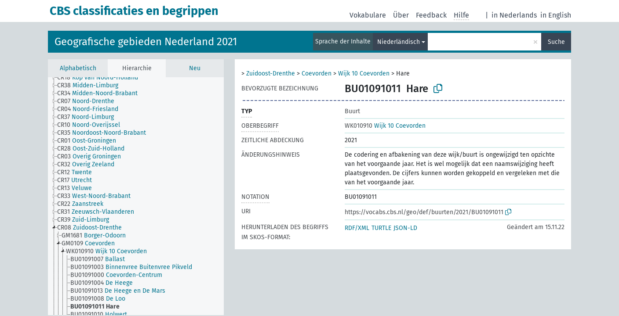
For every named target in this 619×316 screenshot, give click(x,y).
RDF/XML (357, 228)
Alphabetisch (78, 68)
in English (555, 15)
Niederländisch (398, 42)
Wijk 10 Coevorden (364, 73)
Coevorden (316, 73)
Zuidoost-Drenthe (270, 73)
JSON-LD (405, 228)
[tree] (136, 196)
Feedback (431, 15)
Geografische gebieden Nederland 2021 (146, 42)
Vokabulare (368, 15)
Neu (194, 68)
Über (401, 15)
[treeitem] (101, 78)
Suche (556, 42)
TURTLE (381, 228)
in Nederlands (514, 15)
